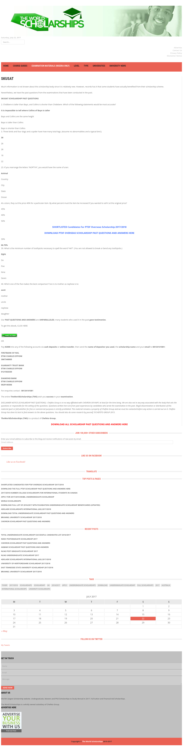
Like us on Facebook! (91, 455)
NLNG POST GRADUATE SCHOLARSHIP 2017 (19, 551)
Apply (64, 585)
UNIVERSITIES (99, 66)
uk (48, 585)
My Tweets (5, 645)
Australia (166, 585)
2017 (157, 585)
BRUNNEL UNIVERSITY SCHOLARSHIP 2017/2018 (21, 517)
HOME (6, 66)
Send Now (8, 688)
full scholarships (145, 585)
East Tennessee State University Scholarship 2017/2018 (27, 567)
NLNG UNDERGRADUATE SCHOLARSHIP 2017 (20, 555)
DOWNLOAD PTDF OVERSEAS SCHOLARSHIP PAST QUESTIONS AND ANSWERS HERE (89, 232)
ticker (4, 585)
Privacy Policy (176, 53)
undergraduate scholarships (82, 585)
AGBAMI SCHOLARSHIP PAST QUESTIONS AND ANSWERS (25, 547)
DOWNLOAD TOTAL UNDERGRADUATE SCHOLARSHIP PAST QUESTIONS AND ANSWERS (37, 513)
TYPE (86, 66)
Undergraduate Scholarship (122, 585)
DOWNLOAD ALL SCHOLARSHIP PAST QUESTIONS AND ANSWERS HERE (89, 424)
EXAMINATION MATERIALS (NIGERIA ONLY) (51, 66)
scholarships (26, 585)
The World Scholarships (92, 741)
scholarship (39, 585)
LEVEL (76, 66)
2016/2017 (56, 585)
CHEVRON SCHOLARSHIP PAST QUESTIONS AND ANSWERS (25, 521)
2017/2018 (14, 585)
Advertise (178, 47)
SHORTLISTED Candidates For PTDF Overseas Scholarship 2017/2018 (89, 227)
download (102, 585)
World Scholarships (11, 501)
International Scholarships (14, 589)
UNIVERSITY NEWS (118, 66)
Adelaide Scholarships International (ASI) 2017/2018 (26, 509)
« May (4, 631)
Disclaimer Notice (174, 56)
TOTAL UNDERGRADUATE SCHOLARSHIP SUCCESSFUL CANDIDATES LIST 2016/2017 (36, 535)
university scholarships (39, 589)
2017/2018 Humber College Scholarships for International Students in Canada (39, 493)
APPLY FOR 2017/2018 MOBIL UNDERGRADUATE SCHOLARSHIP (27, 497)
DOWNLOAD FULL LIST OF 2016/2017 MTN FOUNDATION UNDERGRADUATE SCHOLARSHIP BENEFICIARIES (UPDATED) (50, 505)
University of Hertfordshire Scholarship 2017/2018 (25, 563)
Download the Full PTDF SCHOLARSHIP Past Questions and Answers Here (35, 488)
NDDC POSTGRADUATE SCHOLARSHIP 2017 (19, 539)
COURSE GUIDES (20, 66)
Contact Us (177, 50)
